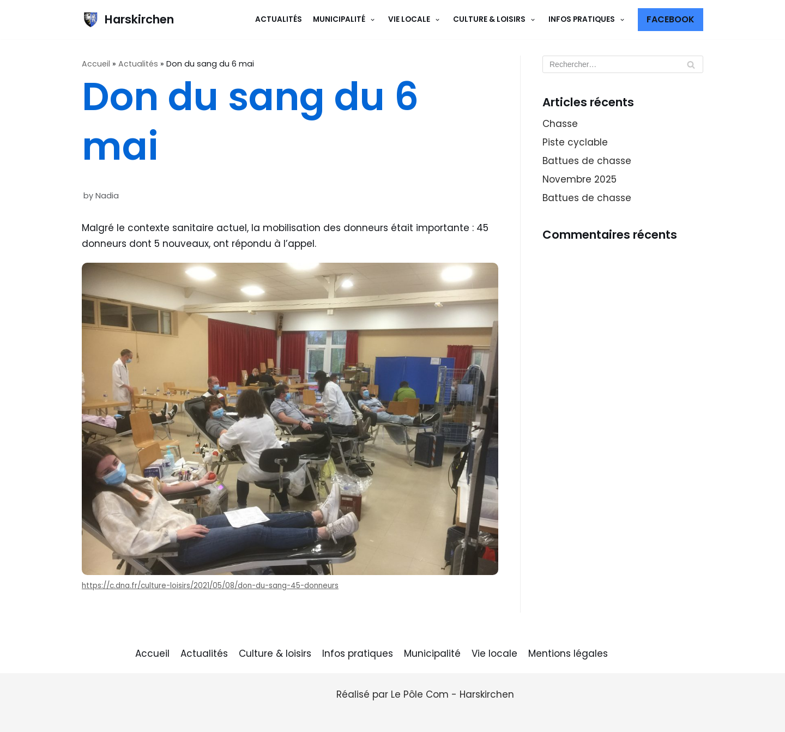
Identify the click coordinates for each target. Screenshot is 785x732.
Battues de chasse (586, 160)
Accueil (96, 63)
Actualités (278, 19)
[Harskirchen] (128, 19)
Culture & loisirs (275, 653)
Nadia (107, 195)
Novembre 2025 (579, 179)
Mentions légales (568, 653)
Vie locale (494, 653)
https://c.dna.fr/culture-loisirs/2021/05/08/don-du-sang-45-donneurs (210, 585)
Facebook (671, 19)
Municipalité (432, 653)
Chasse (560, 123)
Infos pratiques (357, 653)
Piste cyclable (575, 142)
